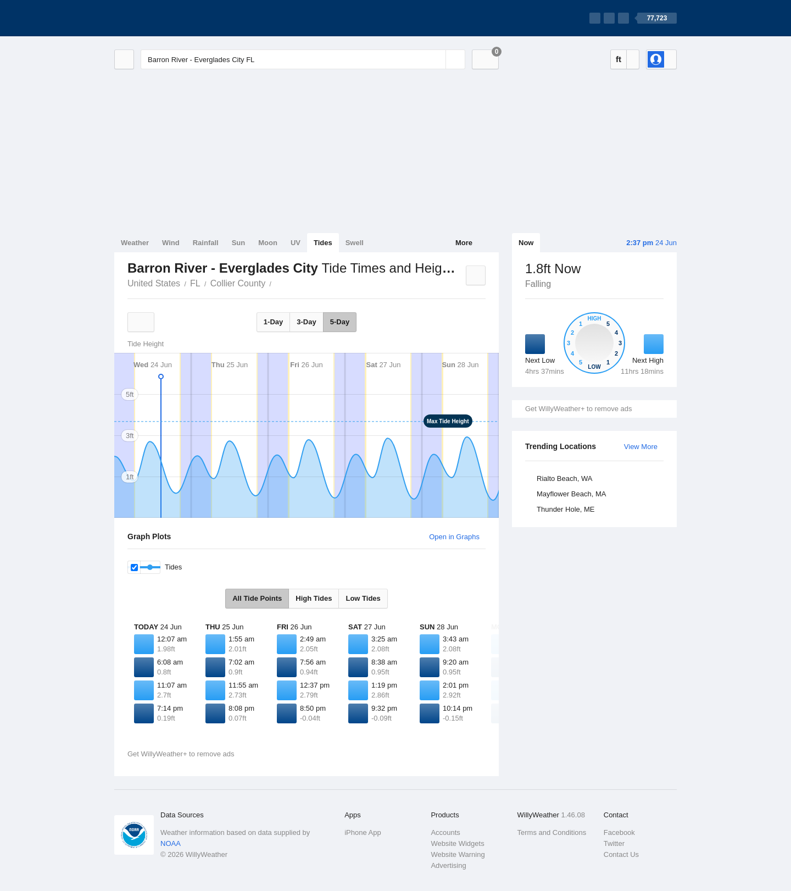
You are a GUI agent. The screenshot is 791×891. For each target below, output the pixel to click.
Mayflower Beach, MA (571, 494)
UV (295, 243)
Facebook (619, 832)
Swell (355, 243)
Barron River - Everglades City (277, 282)
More (463, 243)
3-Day (306, 322)
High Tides (314, 598)
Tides (323, 243)
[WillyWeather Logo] (166, 18)
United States (153, 283)
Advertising (448, 865)
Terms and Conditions (552, 832)
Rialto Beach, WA (564, 478)
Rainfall (206, 243)
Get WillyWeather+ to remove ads (578, 409)
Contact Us (621, 854)
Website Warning (457, 854)
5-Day (339, 322)
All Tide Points (257, 598)
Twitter (614, 843)
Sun (239, 243)
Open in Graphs (454, 537)
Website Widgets (457, 843)
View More (641, 446)
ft (618, 59)
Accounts (445, 832)
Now (526, 243)
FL (195, 283)
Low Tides (363, 598)
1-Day (273, 322)
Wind (171, 243)
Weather (135, 243)
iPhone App (362, 832)
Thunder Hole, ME (566, 509)
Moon (267, 243)
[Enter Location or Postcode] (303, 59)
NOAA (170, 843)
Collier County (237, 283)
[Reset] (436, 59)
